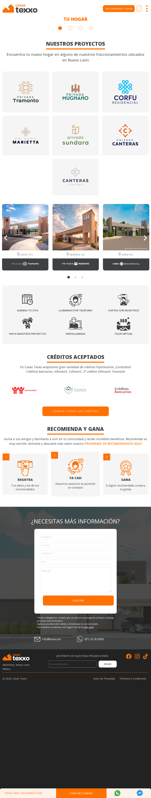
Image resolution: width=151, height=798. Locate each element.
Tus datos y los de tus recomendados (25, 576)
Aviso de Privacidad (104, 779)
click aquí (89, 727)
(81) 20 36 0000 (94, 740)
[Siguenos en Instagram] (137, 758)
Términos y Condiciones (132, 779)
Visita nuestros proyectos (27, 434)
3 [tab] (80, 129)
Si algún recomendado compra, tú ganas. (126, 576)
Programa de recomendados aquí (113, 544)
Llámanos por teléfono (75, 411)
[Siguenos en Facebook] (128, 758)
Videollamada (75, 434)
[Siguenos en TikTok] (145, 758)
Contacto (132, 8)
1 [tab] (60, 129)
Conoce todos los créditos (75, 512)
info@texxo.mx (51, 740)
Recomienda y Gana (104, 8)
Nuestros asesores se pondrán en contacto (75, 575)
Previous (6, 339)
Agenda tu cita (27, 411)
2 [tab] (70, 129)
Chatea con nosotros (123, 411)
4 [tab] (91, 129)
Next (145, 339)
